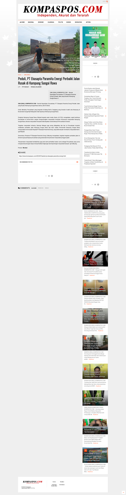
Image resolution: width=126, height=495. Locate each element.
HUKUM (68, 22)
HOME (22, 22)
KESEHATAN (78, 22)
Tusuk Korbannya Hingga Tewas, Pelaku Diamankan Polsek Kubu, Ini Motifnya (93, 262)
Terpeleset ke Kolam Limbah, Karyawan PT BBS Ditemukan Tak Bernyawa (95, 429)
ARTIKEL (88, 22)
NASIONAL (31, 22)
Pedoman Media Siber (54, 485)
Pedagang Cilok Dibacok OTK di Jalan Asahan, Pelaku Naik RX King (95, 401)
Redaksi (62, 481)
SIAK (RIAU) (27, 74)
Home (19, 74)
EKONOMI (40, 22)
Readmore (89, 218)
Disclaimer (62, 484)
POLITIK (60, 22)
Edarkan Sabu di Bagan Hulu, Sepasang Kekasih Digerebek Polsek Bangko (95, 290)
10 (85, 450)
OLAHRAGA (51, 22)
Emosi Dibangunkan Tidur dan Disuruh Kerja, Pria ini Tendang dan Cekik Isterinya (95, 374)
